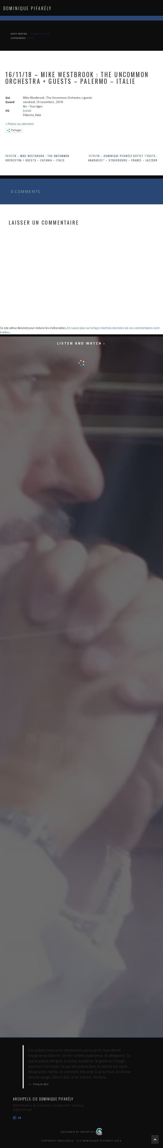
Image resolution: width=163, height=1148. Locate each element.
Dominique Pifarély (27, 8)
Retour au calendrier (21, 123)
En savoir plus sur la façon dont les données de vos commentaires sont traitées (79, 330)
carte (27, 110)
